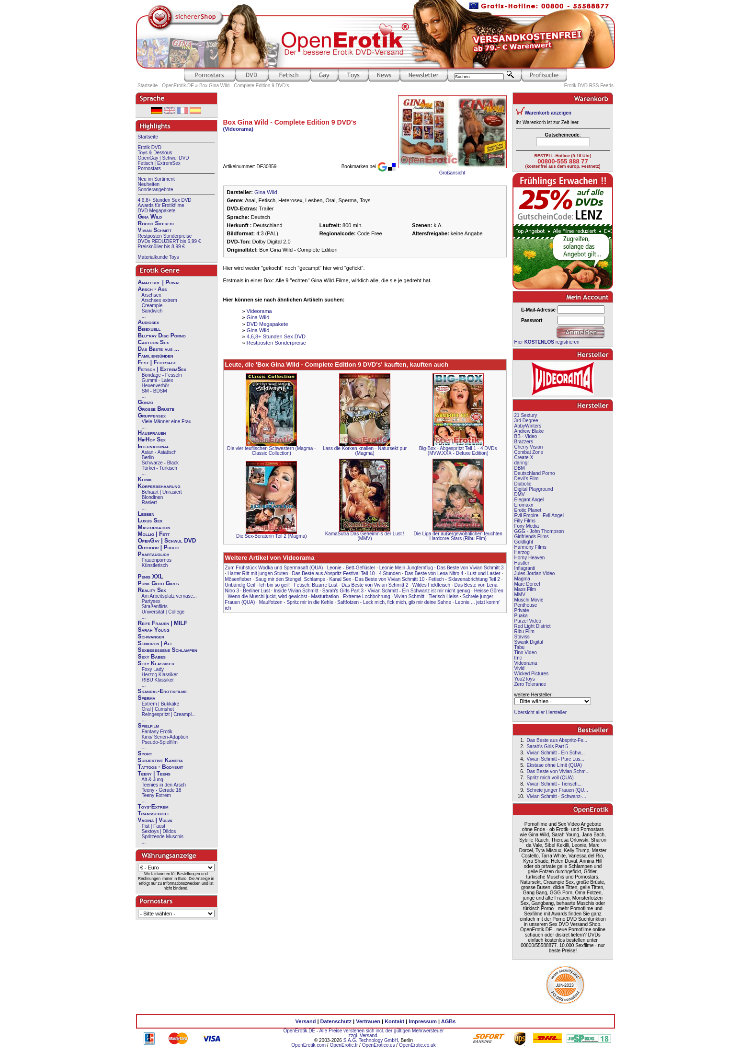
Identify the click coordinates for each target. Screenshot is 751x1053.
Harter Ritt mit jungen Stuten (258, 573)
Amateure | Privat (159, 282)
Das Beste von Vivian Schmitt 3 (470, 567)
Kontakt (394, 1021)
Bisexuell (149, 328)
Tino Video (525, 652)
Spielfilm (148, 725)
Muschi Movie (529, 599)
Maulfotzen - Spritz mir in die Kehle (296, 602)
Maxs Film (525, 589)
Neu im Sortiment (156, 179)
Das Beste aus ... (158, 349)
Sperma (147, 697)
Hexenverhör (155, 385)
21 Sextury (525, 415)
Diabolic (523, 483)
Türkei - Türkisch (159, 468)
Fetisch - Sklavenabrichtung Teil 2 (464, 579)
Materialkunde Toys (158, 257)
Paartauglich (154, 554)
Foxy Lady (153, 669)
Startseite (148, 136)
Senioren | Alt (155, 643)
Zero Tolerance (530, 684)
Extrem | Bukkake (160, 703)
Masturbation (154, 527)
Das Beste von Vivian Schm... (558, 771)
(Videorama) (238, 129)
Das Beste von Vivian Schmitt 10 (389, 579)
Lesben (146, 513)
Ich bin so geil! (274, 585)
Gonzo (145, 402)
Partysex (151, 601)
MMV (519, 594)
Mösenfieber (238, 579)
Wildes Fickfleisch (431, 585)
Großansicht (452, 172)
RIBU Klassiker (158, 680)
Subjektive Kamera (160, 760)
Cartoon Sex (153, 342)
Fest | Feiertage (157, 362)
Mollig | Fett (154, 534)
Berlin (148, 457)
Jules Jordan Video (534, 573)
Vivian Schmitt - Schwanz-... (556, 796)
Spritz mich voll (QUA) (549, 777)
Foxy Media (526, 526)
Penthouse (525, 605)
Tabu (519, 647)
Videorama (259, 311)
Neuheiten (149, 184)
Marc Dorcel (527, 584)
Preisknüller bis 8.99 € (161, 246)
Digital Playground (533, 489)
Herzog (522, 552)
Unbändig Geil (240, 585)
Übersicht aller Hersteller (540, 712)
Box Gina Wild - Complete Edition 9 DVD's (244, 85)
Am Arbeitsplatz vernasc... (169, 596)
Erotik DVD (149, 147)
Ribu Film (524, 631)
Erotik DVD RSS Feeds (589, 85)
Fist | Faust (153, 826)
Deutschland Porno (534, 473)
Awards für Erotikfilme (161, 205)
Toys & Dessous (155, 152)
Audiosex (148, 322)
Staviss (522, 636)
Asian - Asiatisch (158, 452)
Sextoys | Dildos (159, 831)
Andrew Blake (529, 431)
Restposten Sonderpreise (165, 236)
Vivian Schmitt (155, 230)
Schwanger (151, 636)
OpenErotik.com (308, 1045)
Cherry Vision (528, 447)
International (154, 446)
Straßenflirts (155, 606)
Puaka (521, 615)
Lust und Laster (484, 573)
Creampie (152, 305)
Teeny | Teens (154, 773)
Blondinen (152, 497)
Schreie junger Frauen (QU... (557, 790)
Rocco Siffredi (156, 223)
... (144, 316)
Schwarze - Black (160, 462)
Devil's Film (526, 478)
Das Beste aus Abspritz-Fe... (556, 740)
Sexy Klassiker (156, 663)
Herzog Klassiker (160, 674)
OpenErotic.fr (344, 1045)
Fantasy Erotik (157, 731)
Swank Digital (529, 642)
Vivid (519, 668)
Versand (306, 1021)
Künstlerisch (155, 565)
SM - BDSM (154, 390)
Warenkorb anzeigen (548, 113)
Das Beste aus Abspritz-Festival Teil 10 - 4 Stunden (346, 573)
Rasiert (149, 502)
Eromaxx (523, 505)
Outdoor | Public (158, 547)
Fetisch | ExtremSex (159, 163)
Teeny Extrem (156, 795)
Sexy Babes (152, 656)
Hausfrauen (152, 432)
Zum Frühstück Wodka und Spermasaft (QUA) (274, 567)
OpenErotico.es (378, 1045)
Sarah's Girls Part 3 (343, 590)
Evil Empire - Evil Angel (539, 515)
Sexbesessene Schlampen (167, 650)
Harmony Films (530, 547)
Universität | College (163, 611)
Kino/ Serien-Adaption (165, 737)
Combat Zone (529, 452)
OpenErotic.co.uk (417, 1045)
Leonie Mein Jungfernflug (406, 567)
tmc (518, 657)
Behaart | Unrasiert (162, 492)
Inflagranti (524, 568)
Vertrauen (368, 1021)
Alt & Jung (152, 779)
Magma (522, 578)
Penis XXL (150, 576)
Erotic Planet (528, 510)
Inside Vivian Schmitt (296, 590)
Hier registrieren (547, 342)
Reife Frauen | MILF (163, 623)
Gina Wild (150, 216)
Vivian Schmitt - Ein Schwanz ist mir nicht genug (419, 590)
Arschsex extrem (159, 300)
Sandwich (152, 310)
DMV (519, 494)
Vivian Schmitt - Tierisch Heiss (426, 596)
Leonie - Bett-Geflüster (351, 567)
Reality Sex (152, 590)
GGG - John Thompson (539, 531)
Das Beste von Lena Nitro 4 (434, 573)
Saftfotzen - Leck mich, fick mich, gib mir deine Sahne (394, 602)
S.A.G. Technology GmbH (370, 1040)
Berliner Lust (256, 590)
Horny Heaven (529, 557)
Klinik (145, 479)
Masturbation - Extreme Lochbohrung (350, 596)
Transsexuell (154, 813)
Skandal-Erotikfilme (162, 691)
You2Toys (524, 679)
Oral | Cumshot (158, 709)
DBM (519, 468)
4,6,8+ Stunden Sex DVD (165, 200)
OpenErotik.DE (299, 1030)
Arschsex (151, 295)
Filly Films (524, 520)
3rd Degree (526, 420)
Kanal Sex (340, 579)
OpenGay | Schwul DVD (163, 158)
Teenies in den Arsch (164, 784)
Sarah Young (154, 629)
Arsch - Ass (152, 289)
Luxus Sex (150, 520)
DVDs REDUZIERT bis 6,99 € (169, 241)
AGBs (448, 1021)
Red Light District (532, 626)
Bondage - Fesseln (162, 375)
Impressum (423, 1021)
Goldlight (523, 541)
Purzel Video (528, 621)
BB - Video (525, 436)
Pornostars (149, 168)
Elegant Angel (529, 499)
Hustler (522, 563)
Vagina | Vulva (155, 820)
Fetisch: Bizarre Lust (316, 585)
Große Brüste (156, 408)
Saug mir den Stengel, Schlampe (290, 579)
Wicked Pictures (531, 673)
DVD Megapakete (157, 210)
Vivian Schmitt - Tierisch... (553, 784)
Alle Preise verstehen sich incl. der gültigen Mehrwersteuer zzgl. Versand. (381, 1033)
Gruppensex (152, 415)
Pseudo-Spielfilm (160, 742)
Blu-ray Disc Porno (162, 335)
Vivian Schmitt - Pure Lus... (555, 759)
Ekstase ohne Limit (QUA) (554, 765)
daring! (521, 462)
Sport (145, 753)
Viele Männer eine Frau (167, 421)
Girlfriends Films (531, 536)
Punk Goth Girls (158, 583)
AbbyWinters (528, 425)
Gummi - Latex (157, 380)
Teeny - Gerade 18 (162, 790)
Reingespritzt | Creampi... (169, 714)
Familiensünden (155, 355)
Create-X (524, 457)
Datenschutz (336, 1021)
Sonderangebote (155, 189)
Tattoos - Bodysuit (160, 767)
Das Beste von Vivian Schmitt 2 (374, 585)
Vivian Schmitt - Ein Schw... (555, 752)
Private (521, 610)
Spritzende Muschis (162, 836)
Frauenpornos (156, 560)
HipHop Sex (152, 439)
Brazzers (523, 441)
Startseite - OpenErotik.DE (165, 85)
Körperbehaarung (159, 486)
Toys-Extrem (153, 806)
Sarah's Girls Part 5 (547, 746)
